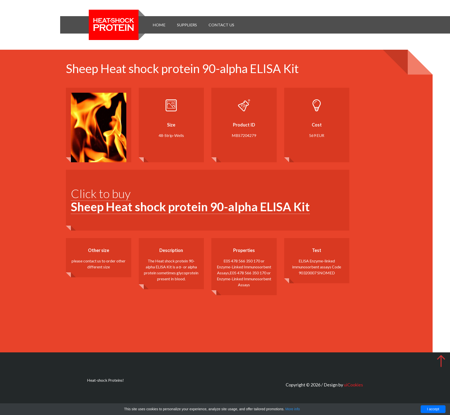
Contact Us (221, 24)
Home (159, 24)
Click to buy (190, 200)
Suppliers (187, 24)
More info (292, 409)
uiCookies (353, 384)
